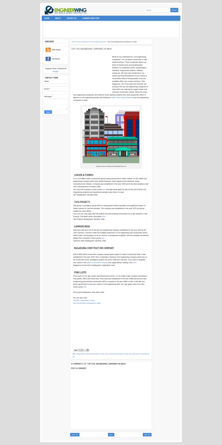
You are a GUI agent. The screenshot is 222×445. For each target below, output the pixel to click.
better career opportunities (121, 98)
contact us (71, 18)
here (104, 189)
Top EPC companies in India (84, 300)
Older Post (147, 435)
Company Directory (90, 18)
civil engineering (80, 354)
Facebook (56, 59)
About (58, 18)
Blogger (55, 71)
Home (47, 18)
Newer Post (75, 435)
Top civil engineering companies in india (117, 354)
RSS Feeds (56, 50)
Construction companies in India (95, 354)
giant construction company (97, 263)
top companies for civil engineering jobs (92, 42)
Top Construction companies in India (87, 303)
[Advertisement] (111, 29)
